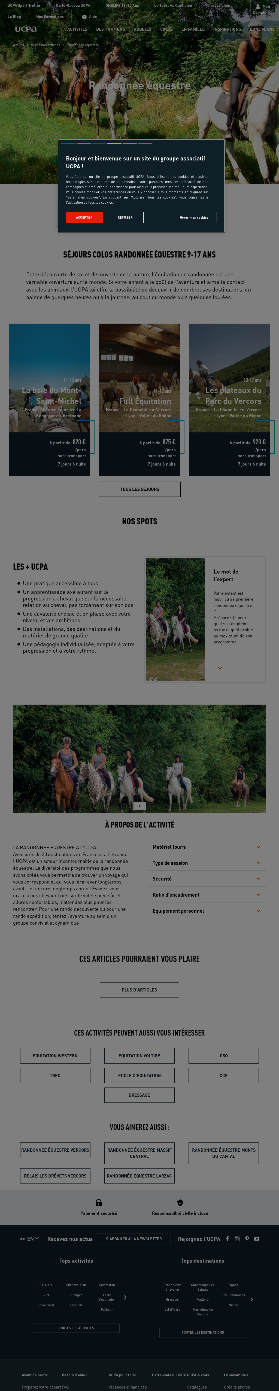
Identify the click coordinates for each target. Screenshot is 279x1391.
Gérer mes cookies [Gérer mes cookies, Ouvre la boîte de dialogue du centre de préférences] (194, 217)
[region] (141, 186)
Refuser (125, 217)
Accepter (84, 217)
